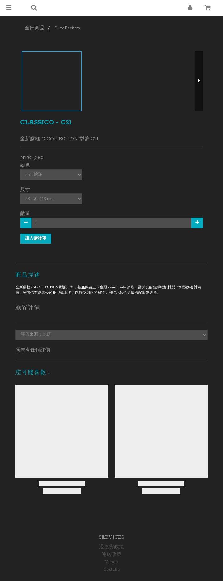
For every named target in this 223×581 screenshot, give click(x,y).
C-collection (67, 28)
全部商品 (35, 28)
